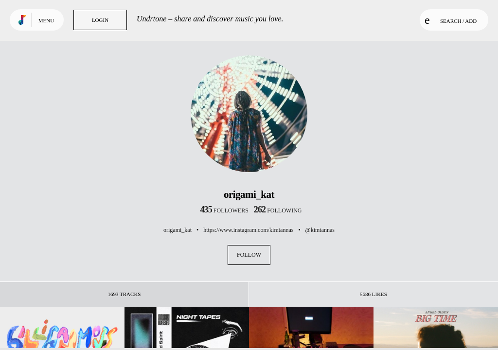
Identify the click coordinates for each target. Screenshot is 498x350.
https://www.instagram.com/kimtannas (248, 230)
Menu (46, 20)
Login (100, 20)
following (278, 210)
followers (224, 210)
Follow (249, 254)
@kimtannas (320, 230)
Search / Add (451, 20)
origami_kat (177, 230)
